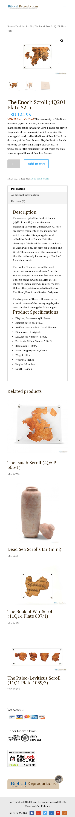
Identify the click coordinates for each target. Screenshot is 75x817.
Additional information (25, 194)
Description (18, 188)
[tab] (37, 189)
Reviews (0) (18, 201)
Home (10, 26)
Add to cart (36, 164)
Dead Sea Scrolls (24, 26)
